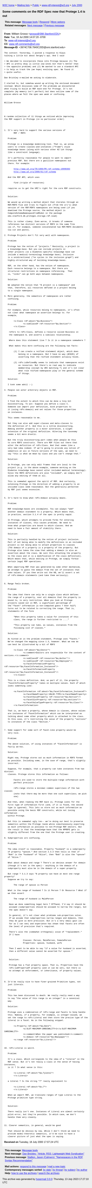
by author (82, 1170)
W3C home (8, 5)
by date (47, 1170)
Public (35, 5)
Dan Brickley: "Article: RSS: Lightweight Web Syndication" (53, 1153)
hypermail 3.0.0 (44, 1179)
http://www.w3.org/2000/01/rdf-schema (35, 172)
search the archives (49, 1173)
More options (58, 22)
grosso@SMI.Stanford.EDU (44, 34)
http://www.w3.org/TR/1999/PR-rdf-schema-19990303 (42, 169)
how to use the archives (24, 1173)
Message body (30, 22)
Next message (35, 25)
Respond (44, 22)
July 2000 (77, 5)
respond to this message (33, 1166)
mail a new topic (56, 1166)
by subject (70, 1170)
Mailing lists (23, 5)
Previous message (54, 25)
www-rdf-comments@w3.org (24, 44)
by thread (58, 1170)
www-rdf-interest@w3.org (55, 5)
